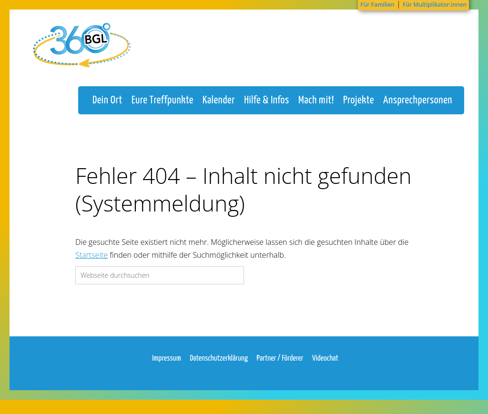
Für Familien (377, 4)
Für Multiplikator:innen (435, 4)
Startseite (91, 264)
